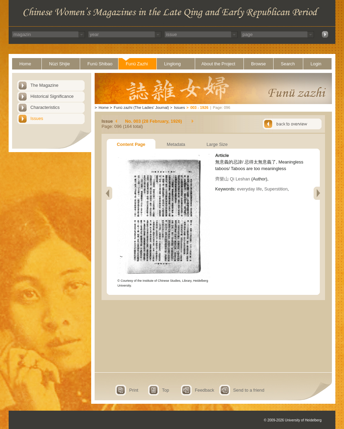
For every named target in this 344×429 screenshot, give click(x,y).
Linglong (172, 63)
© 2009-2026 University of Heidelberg (293, 420)
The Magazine (44, 85)
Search (288, 63)
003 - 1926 (199, 107)
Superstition (276, 189)
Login (315, 63)
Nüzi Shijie (59, 63)
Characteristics (45, 107)
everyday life (249, 189)
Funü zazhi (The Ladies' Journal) (141, 107)
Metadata (176, 144)
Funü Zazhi (137, 63)
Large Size (217, 144)
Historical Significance (52, 96)
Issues (36, 118)
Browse (258, 63)
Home (25, 63)
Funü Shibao (100, 63)
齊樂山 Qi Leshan (232, 178)
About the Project (218, 63)
